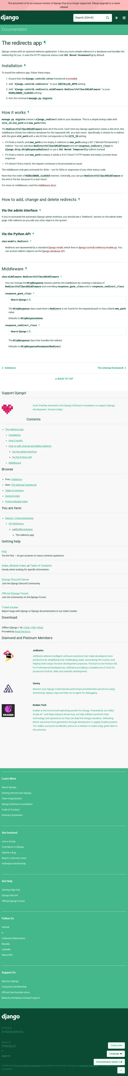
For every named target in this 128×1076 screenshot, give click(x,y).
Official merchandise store (15, 992)
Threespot (10, 1046)
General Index (12, 496)
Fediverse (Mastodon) (13, 938)
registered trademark (89, 1065)
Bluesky (6, 944)
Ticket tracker (10, 607)
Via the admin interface (24, 451)
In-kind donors (12, 1032)
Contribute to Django (13, 847)
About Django (9, 787)
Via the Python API (22, 457)
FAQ (4, 551)
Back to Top (64, 378)
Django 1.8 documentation (19, 518)
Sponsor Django (10, 981)
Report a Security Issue (14, 858)
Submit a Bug (9, 852)
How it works (16, 440)
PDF (34, 627)
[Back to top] (121, 1070)
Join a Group (9, 841)
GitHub (5, 927)
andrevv (10, 1056)
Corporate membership (14, 986)
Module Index (17, 565)
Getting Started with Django (16, 793)
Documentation (14, 29)
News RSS (7, 955)
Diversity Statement (12, 815)
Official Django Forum (15, 593)
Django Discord (10, 895)
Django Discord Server (15, 579)
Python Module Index (16, 501)
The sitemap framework (111, 368)
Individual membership (14, 863)
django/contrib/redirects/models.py (97, 247)
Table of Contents (41, 565)
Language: (116, 1053)
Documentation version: (109, 1062)
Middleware (15, 462)
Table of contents (14, 490)
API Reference (16, 523)
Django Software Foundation (17, 804)
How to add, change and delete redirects (30, 446)
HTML (26, 627)
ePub (40, 627)
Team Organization (12, 798)
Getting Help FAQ (11, 889)
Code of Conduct (11, 809)
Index (5, 565)
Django (10, 18)
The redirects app (14, 429)
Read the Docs (22, 631)
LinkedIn (6, 949)
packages (22, 529)
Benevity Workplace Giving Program (21, 997)
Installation (15, 435)
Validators (9, 368)
